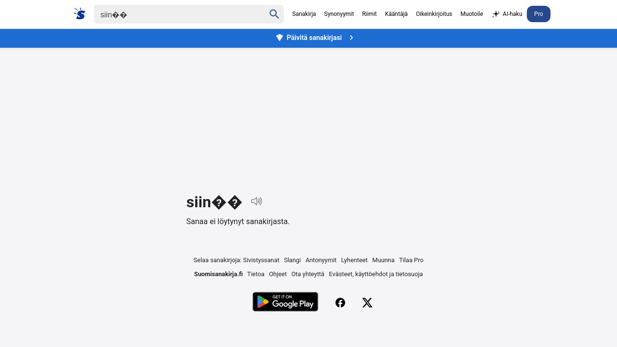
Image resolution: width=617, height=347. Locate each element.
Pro (538, 14)
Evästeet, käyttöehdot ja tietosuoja (376, 274)
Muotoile (471, 14)
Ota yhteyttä (307, 274)
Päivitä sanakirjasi (315, 37)
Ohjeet (278, 274)
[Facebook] (340, 302)
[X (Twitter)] (367, 302)
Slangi (292, 260)
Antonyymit (321, 260)
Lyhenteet (354, 260)
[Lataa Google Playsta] (285, 303)
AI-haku (506, 14)
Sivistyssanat (261, 260)
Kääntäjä (396, 14)
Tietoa (256, 274)
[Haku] (171, 14)
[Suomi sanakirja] (82, 13)
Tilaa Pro (411, 260)
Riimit (369, 14)
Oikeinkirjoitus (434, 14)
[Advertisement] (308, 112)
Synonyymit (339, 14)
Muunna (383, 260)
